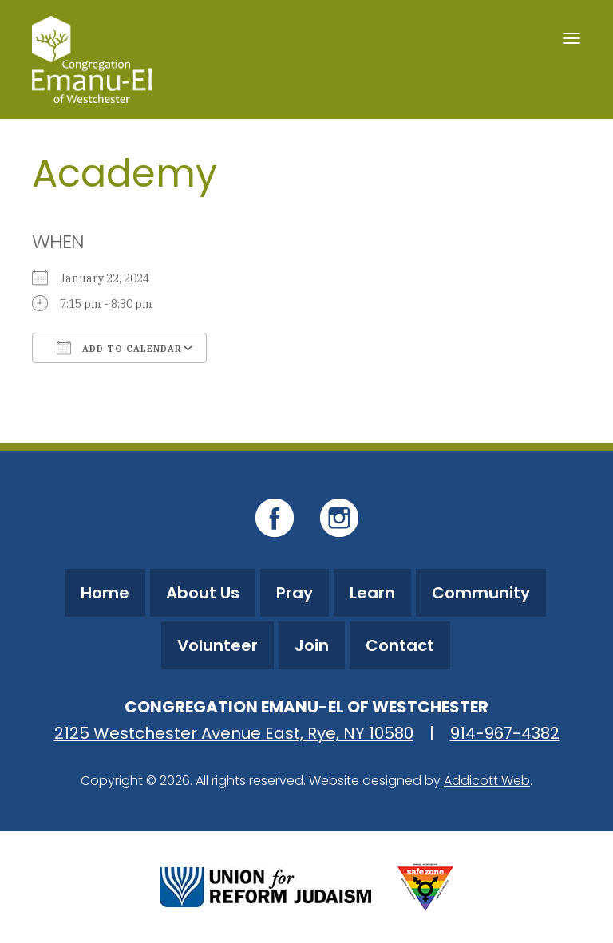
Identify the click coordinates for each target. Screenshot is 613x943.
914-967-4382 (505, 733)
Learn (372, 593)
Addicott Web (487, 780)
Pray (294, 593)
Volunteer (217, 645)
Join (312, 645)
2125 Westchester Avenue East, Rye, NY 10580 (233, 733)
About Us (202, 593)
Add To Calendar (119, 348)
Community (481, 593)
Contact (400, 645)
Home (105, 593)
